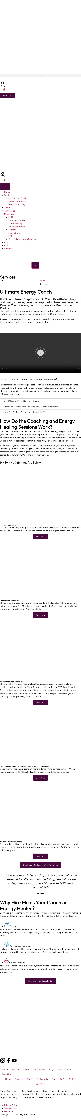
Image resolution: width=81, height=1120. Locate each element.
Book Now (6, 1074)
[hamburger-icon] (5, 186)
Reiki (10, 217)
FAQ (6, 245)
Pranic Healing (15, 223)
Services (8, 195)
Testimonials (10, 210)
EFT (10, 236)
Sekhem (12, 229)
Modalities (9, 214)
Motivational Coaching (18, 198)
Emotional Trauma (16, 201)
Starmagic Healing (17, 220)
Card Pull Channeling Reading (22, 239)
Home (7, 192)
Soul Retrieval (14, 233)
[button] (40, 75)
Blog (6, 242)
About (7, 207)
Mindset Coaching (16, 204)
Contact (8, 248)
